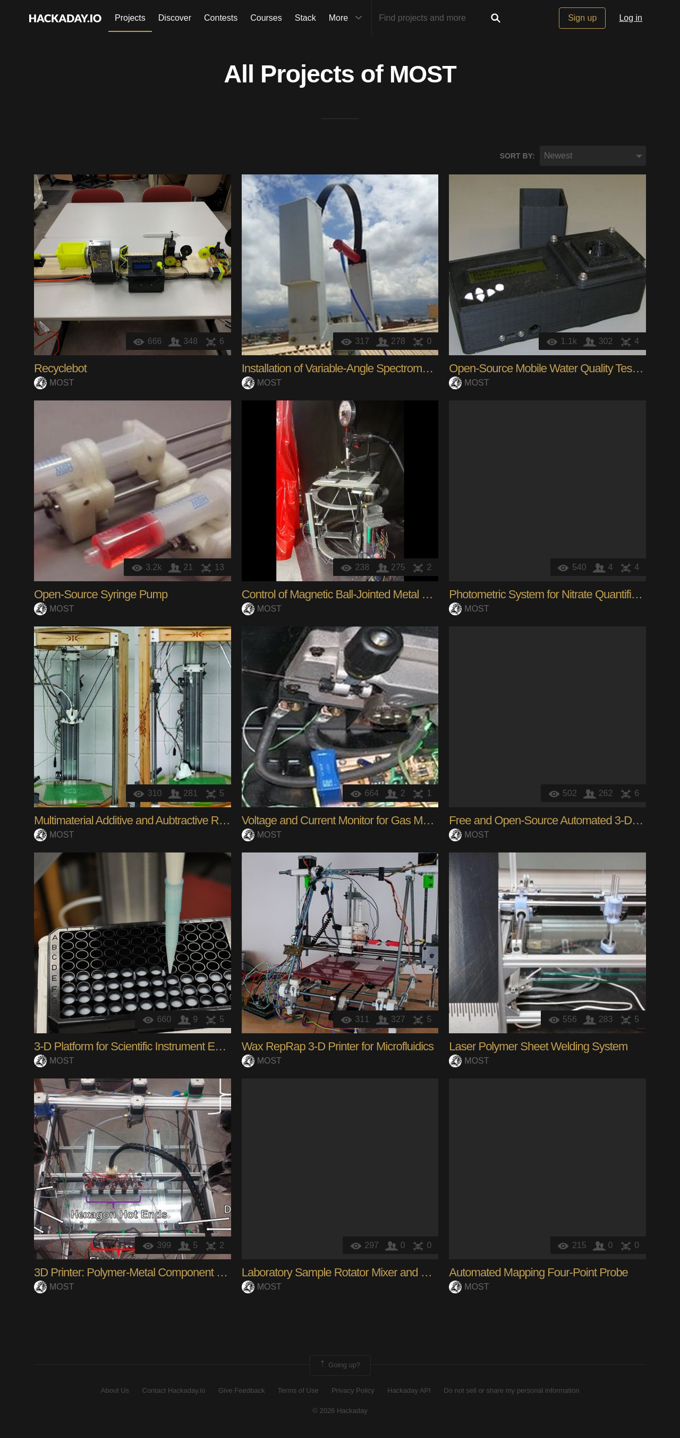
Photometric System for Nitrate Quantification (554, 596)
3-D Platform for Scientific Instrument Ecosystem (147, 1048)
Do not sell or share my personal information (511, 1391)
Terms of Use (298, 1391)
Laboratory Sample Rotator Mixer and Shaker (348, 1274)
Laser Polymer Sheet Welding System (538, 1048)
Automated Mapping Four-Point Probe (538, 1274)
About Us (115, 1391)
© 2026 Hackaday (340, 1412)
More (348, 18)
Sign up (582, 17)
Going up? (339, 1367)
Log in (630, 17)
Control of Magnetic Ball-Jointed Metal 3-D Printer (357, 596)
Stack (305, 17)
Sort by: (517, 157)
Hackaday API (409, 1391)
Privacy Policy (353, 1391)
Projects (130, 17)
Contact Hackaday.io (174, 1391)
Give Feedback (241, 1391)
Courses (266, 17)
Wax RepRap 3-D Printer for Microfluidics (338, 1048)
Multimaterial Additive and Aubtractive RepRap (142, 822)
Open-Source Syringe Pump (100, 596)
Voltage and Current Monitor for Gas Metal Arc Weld (363, 822)
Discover (174, 17)
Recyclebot (60, 370)
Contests (220, 17)
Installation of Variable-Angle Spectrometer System (360, 370)
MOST (422, 75)
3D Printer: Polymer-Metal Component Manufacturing (158, 1274)
